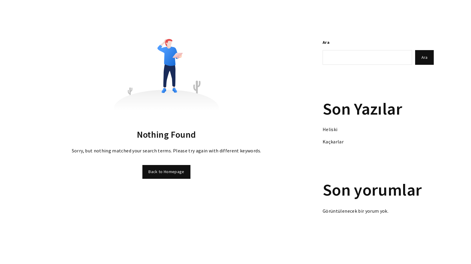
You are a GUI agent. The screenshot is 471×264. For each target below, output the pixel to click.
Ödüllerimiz (237, 18)
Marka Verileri (300, 18)
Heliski (330, 129)
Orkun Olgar (363, 18)
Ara (326, 42)
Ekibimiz (333, 18)
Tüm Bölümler (168, 18)
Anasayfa (135, 18)
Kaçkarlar (333, 142)
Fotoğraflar (204, 18)
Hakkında (268, 18)
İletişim (393, 18)
